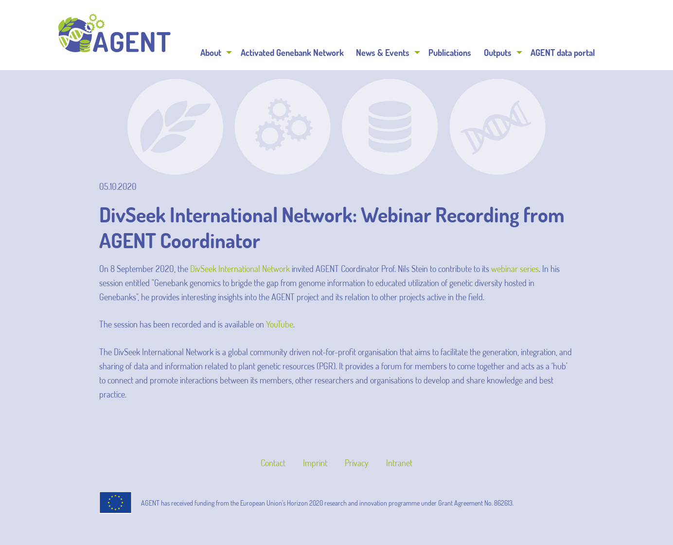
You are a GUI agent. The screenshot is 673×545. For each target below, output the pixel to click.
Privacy (357, 462)
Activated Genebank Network (292, 52)
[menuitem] (215, 52)
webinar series (515, 268)
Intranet (399, 462)
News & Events (382, 52)
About (210, 52)
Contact (273, 462)
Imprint (315, 462)
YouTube (279, 324)
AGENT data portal (563, 52)
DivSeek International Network (241, 268)
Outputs (498, 52)
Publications (449, 52)
